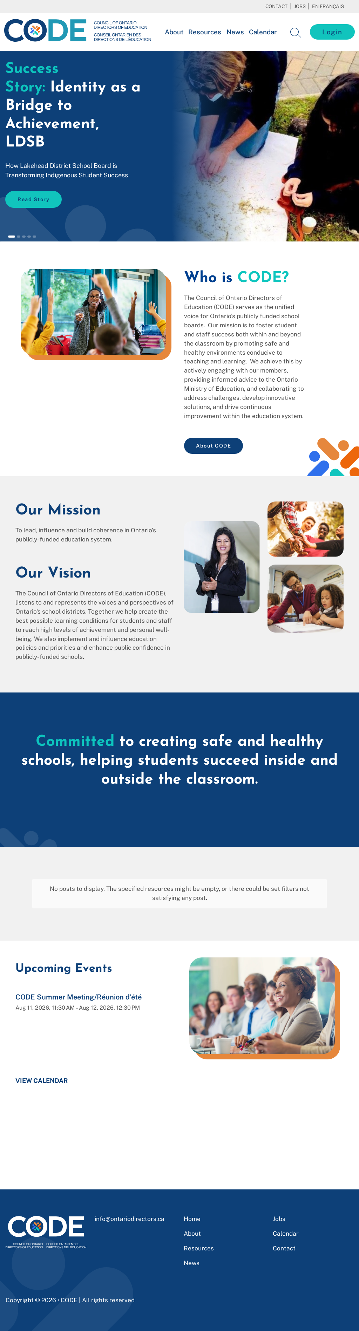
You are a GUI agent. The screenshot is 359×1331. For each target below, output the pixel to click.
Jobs (300, 6)
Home (192, 1218)
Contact (276, 6)
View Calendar (41, 1065)
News (235, 32)
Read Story (33, 199)
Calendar (263, 32)
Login (332, 32)
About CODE (213, 446)
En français (328, 6)
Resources (204, 32)
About (174, 32)
